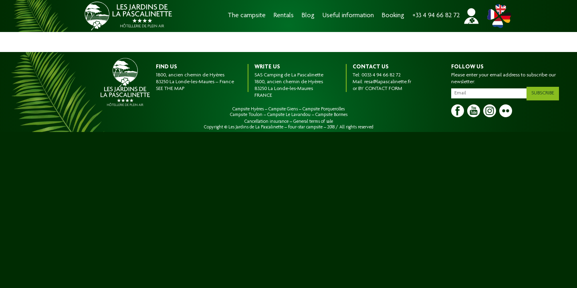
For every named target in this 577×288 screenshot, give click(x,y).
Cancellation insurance (266, 121)
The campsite (247, 15)
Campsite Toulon (246, 114)
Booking (393, 15)
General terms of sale (313, 121)
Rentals (284, 15)
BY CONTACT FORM (380, 89)
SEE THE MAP (170, 89)
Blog (308, 15)
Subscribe (545, 91)
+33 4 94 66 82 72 (436, 15)
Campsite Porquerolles (324, 109)
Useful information (348, 15)
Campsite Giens (283, 109)
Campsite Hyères (248, 109)
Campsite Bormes (331, 114)
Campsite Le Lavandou (289, 114)
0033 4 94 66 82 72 (381, 75)
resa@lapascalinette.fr (387, 82)
